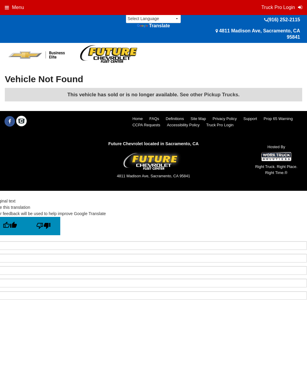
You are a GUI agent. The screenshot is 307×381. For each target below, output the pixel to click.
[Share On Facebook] (9, 121)
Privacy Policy (225, 118)
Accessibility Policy (183, 125)
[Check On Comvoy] (21, 121)
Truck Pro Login (220, 125)
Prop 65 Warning (278, 118)
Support (250, 118)
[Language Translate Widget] (153, 18)
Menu (14, 7)
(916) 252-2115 (283, 19)
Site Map (198, 118)
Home (138, 118)
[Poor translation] (43, 226)
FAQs (154, 118)
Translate (153, 25)
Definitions (175, 118)
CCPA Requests (146, 125)
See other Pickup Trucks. (210, 95)
